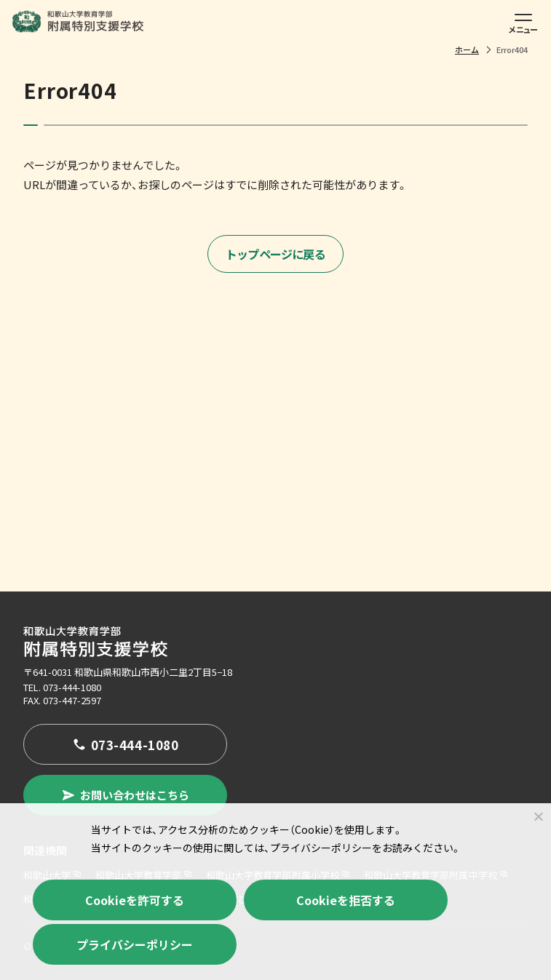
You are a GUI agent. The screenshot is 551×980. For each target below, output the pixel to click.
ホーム (467, 49)
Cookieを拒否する (345, 900)
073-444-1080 (72, 687)
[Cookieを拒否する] (538, 816)
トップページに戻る (275, 254)
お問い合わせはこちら (125, 794)
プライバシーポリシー (134, 944)
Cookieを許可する (134, 900)
